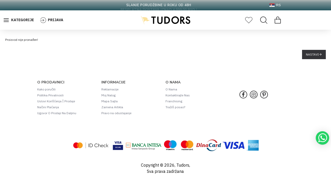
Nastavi (312, 54)
